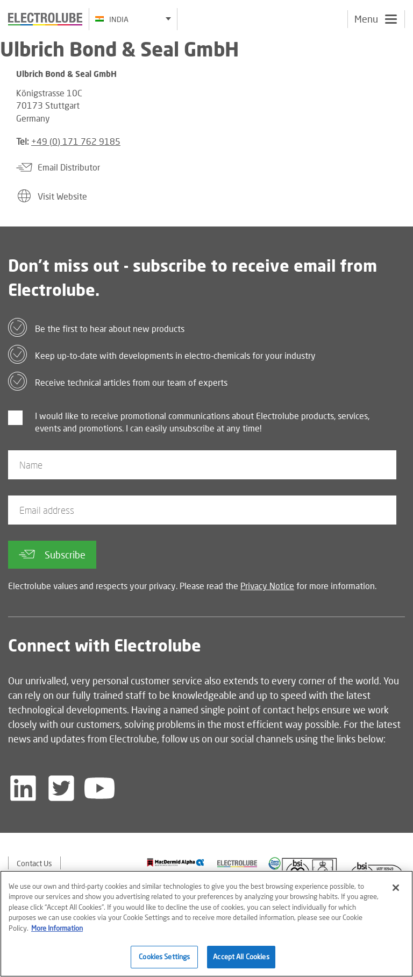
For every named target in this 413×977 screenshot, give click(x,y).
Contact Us (34, 863)
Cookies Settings (164, 957)
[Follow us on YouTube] (99, 788)
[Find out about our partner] (175, 862)
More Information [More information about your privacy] (57, 928)
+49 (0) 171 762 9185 (75, 141)
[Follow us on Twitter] (61, 788)
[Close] (396, 888)
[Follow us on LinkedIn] (23, 788)
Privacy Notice (267, 585)
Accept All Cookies (241, 957)
